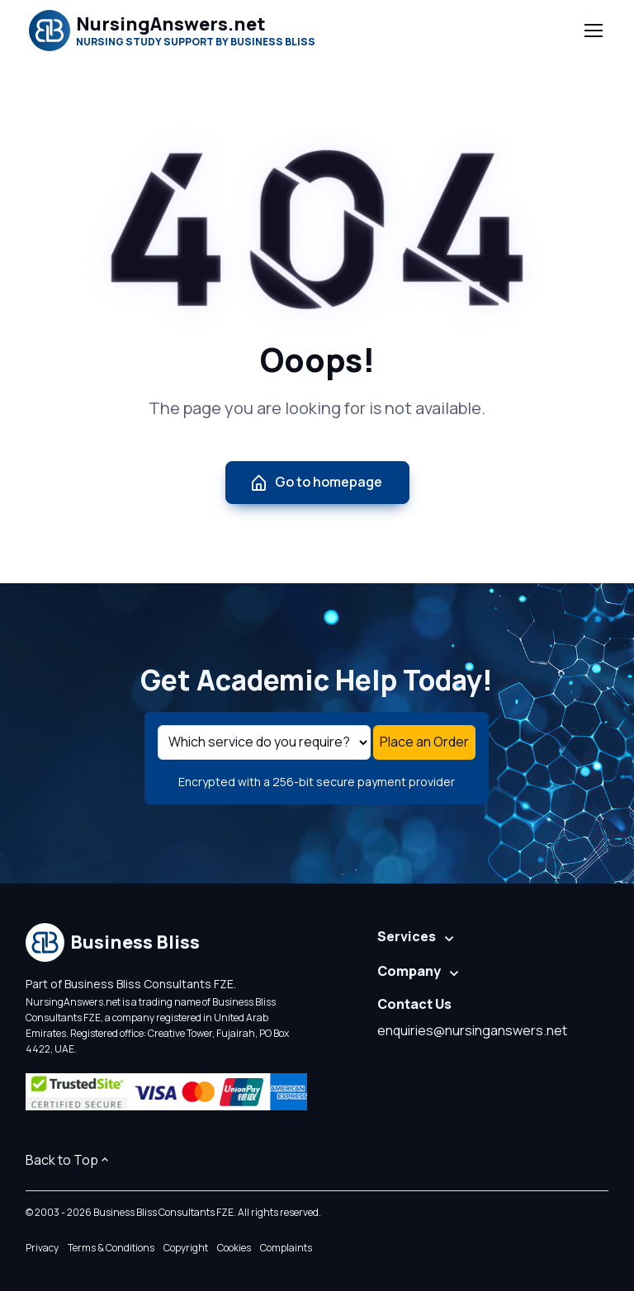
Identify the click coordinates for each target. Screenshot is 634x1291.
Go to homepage (315, 482)
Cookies (234, 1248)
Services (406, 936)
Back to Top (68, 1160)
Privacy (42, 1248)
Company (409, 971)
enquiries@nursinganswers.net (472, 1030)
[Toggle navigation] (592, 30)
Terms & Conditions (111, 1248)
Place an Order (424, 742)
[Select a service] (264, 742)
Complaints (286, 1248)
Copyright (185, 1248)
